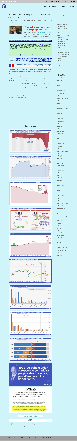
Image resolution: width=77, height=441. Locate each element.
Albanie (60, 80)
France (43, 20)
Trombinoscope (62, 240)
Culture (60, 113)
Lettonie (60, 175)
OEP (59, 190)
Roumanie (60, 206)
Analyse (60, 85)
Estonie (60, 136)
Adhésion (56, 1)
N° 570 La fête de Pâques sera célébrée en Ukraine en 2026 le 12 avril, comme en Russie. (63, 54)
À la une (51, 1)
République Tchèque (63, 203)
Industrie (47, 20)
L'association (61, 172)
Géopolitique (61, 143)
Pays (45, 6)
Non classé (61, 188)
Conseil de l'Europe (63, 108)
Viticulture (60, 252)
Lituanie (60, 178)
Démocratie (29, 20)
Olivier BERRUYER (40, 32)
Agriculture (16, 20)
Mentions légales (53, 437)
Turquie (60, 242)
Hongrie (60, 156)
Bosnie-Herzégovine (63, 98)
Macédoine (61, 180)
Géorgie (60, 146)
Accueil (45, 1)
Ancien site (72, 6)
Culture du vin (61, 118)
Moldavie (60, 183)
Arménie (60, 88)
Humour (60, 158)
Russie (59, 211)
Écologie (60, 123)
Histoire (60, 148)
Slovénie (60, 225)
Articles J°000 (61, 90)
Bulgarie (60, 101)
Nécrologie (61, 185)
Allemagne (60, 83)
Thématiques (64, 6)
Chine (20, 20)
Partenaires (67, 1)
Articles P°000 (61, 93)
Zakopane (60, 255)
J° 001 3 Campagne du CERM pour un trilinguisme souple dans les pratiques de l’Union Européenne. (63, 28)
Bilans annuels (61, 95)
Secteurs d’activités (53, 6)
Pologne (60, 198)
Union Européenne (62, 247)
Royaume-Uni (61, 208)
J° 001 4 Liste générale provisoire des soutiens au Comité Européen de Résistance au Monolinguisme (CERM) (63, 41)
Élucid (49, 32)
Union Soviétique (62, 250)
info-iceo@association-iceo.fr (9, 1)
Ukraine (60, 245)
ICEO (40, 6)
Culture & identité (62, 116)
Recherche (60, 200)
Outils (61, 1)
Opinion (60, 193)
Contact (73, 1)
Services (60, 220)
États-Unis (39, 20)
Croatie (60, 111)
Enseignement (61, 129)
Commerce (24, 20)
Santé (59, 213)
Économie (34, 20)
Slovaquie (60, 223)
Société (60, 228)
